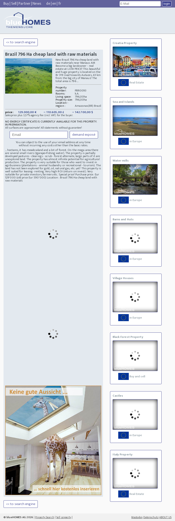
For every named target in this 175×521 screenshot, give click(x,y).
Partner (24, 3)
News (37, 3)
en (54, 3)
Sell (13, 3)
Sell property (63, 517)
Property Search (44, 517)
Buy (6, 3)
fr (59, 3)
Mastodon (137, 517)
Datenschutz (151, 517)
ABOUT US (165, 517)
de (48, 3)
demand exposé (83, 135)
